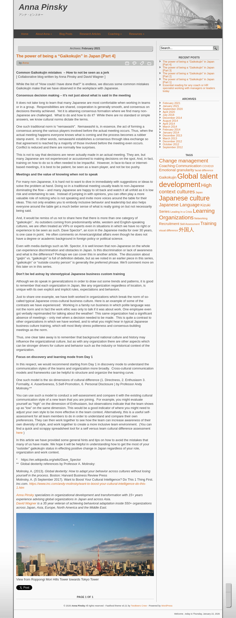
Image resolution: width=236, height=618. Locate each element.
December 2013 (172, 135)
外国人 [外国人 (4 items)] (186, 229)
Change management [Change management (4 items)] (183, 160)
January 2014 (171, 132)
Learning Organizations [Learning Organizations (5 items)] (187, 214)
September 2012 (173, 147)
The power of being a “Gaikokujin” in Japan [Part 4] (65, 56)
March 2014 (170, 126)
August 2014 (170, 120)
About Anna (44, 33)
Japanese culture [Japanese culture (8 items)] (184, 198)
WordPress (166, 606)
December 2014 (172, 117)
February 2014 (171, 129)
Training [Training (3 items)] (208, 223)
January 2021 (171, 106)
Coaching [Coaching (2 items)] (167, 166)
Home (24, 33)
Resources (136, 33)
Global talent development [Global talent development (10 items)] (188, 180)
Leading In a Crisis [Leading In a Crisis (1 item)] (181, 211)
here (19, 432)
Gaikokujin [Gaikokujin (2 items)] (168, 177)
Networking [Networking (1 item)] (200, 218)
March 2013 (170, 138)
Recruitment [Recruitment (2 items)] (169, 224)
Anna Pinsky (43, 7)
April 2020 (169, 111)
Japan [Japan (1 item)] (199, 192)
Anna (25, 62)
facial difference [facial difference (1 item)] (204, 170)
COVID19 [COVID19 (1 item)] (208, 166)
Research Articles (90, 33)
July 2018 (168, 114)
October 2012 (171, 144)
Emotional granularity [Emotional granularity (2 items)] (176, 170)
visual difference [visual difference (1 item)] (168, 230)
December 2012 (172, 141)
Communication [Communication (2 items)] (189, 166)
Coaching (115, 33)
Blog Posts (65, 33)
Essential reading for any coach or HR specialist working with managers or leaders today (189, 88)
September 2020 (173, 108)
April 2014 (169, 123)
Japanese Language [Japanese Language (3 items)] (179, 204)
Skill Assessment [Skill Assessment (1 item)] (190, 224)
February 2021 (171, 103)
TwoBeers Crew (139, 606)
